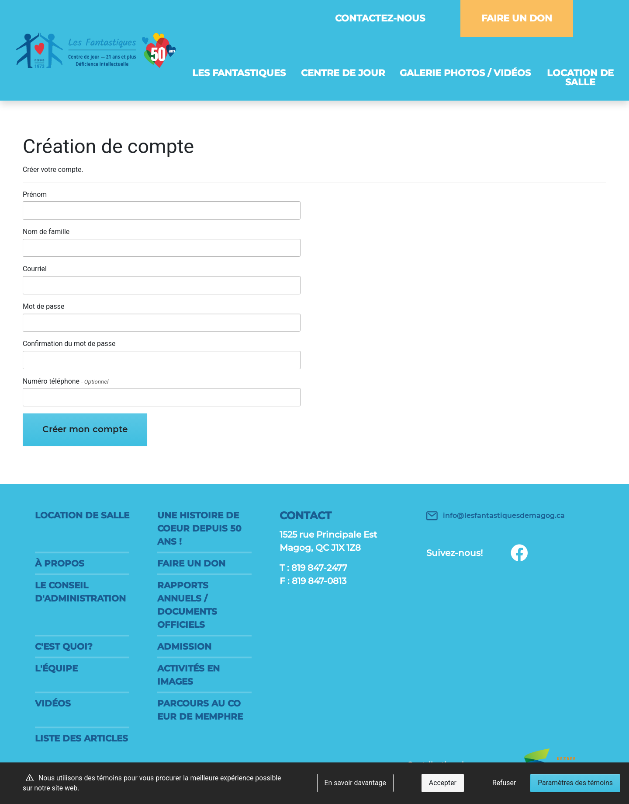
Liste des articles (81, 738)
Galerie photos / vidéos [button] (465, 72)
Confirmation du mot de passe (69, 343)
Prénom (35, 194)
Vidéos (53, 703)
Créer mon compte (85, 429)
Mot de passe (43, 306)
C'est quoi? (64, 646)
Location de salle (580, 77)
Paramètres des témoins (575, 783)
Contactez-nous (380, 18)
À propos (59, 563)
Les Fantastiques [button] (239, 72)
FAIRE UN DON (516, 18)
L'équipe (56, 668)
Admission (184, 646)
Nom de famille (46, 231)
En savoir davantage (355, 783)
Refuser (504, 783)
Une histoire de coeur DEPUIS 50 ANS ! (199, 528)
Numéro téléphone (65, 381)
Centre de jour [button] (343, 72)
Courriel (35, 269)
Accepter (442, 783)
